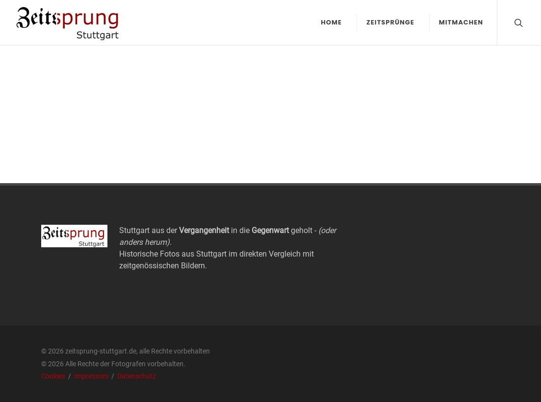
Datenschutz (136, 376)
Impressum (92, 376)
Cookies (54, 376)
